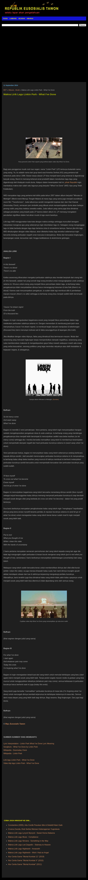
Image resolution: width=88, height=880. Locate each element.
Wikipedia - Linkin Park (12, 753)
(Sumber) (56, 399)
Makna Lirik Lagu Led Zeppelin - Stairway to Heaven (29, 845)
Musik (17, 90)
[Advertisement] (44, 54)
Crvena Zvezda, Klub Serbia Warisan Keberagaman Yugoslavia (33, 829)
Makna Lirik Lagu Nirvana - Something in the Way (28, 841)
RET (5, 90)
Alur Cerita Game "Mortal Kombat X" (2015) (25, 860)
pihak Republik (71, 182)
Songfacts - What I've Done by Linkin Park (20, 747)
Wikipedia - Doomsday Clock (15, 750)
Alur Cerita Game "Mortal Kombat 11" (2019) (26, 857)
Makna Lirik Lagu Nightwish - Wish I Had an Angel (28, 853)
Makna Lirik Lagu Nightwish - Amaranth (24, 849)
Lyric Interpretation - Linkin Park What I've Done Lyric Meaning (28, 744)
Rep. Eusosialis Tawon (15, 724)
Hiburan (11, 90)
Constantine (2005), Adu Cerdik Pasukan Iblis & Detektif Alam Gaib (35, 825)
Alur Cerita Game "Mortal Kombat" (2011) (25, 864)
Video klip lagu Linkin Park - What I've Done (21, 763)
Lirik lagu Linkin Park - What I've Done (18, 760)
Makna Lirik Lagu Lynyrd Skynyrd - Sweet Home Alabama (31, 833)
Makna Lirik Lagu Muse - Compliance (23, 837)
